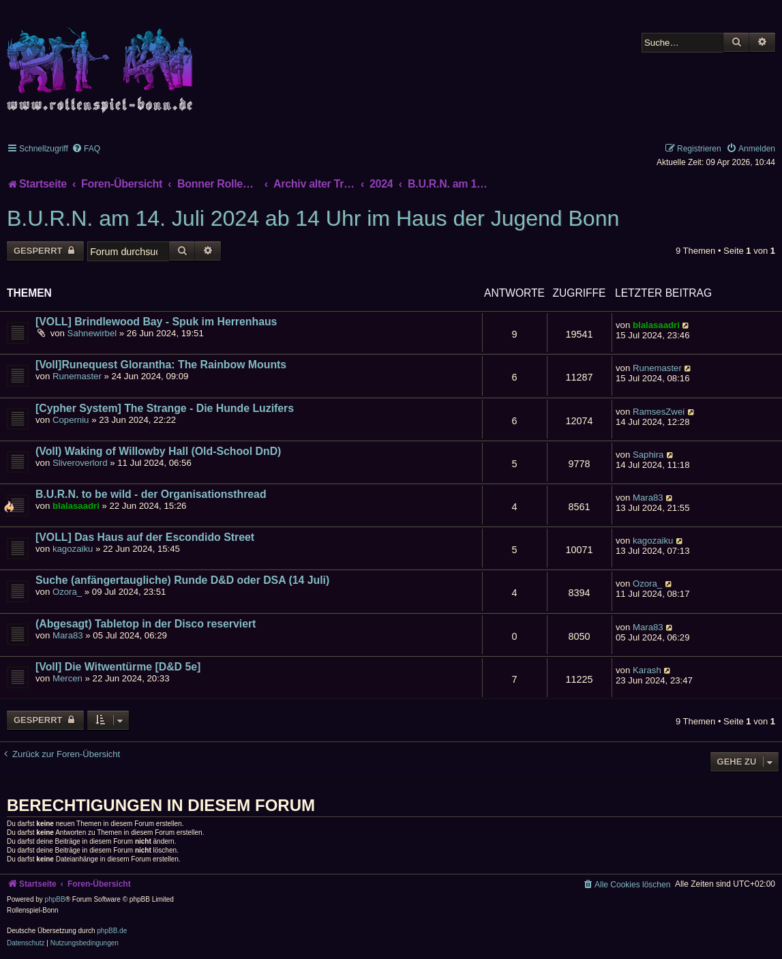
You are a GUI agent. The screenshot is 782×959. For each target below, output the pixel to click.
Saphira (648, 454)
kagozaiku (72, 549)
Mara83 (648, 497)
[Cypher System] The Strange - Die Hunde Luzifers (164, 408)
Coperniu (70, 420)
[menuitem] (86, 149)
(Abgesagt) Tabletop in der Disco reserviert (145, 624)
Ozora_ (67, 592)
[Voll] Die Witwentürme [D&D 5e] (117, 667)
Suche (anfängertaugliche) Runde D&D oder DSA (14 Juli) (182, 580)
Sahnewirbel (92, 333)
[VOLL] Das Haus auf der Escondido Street (144, 537)
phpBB (55, 899)
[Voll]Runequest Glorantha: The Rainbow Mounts (160, 364)
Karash (647, 670)
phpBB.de (112, 930)
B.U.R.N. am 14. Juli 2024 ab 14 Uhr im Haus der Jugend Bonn (313, 218)
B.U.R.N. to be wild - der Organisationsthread (151, 494)
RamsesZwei (659, 412)
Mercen (67, 678)
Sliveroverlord (80, 463)
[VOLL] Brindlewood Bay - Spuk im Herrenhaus (156, 321)
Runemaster (77, 376)
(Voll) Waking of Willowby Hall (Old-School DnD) (158, 451)
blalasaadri (656, 325)
